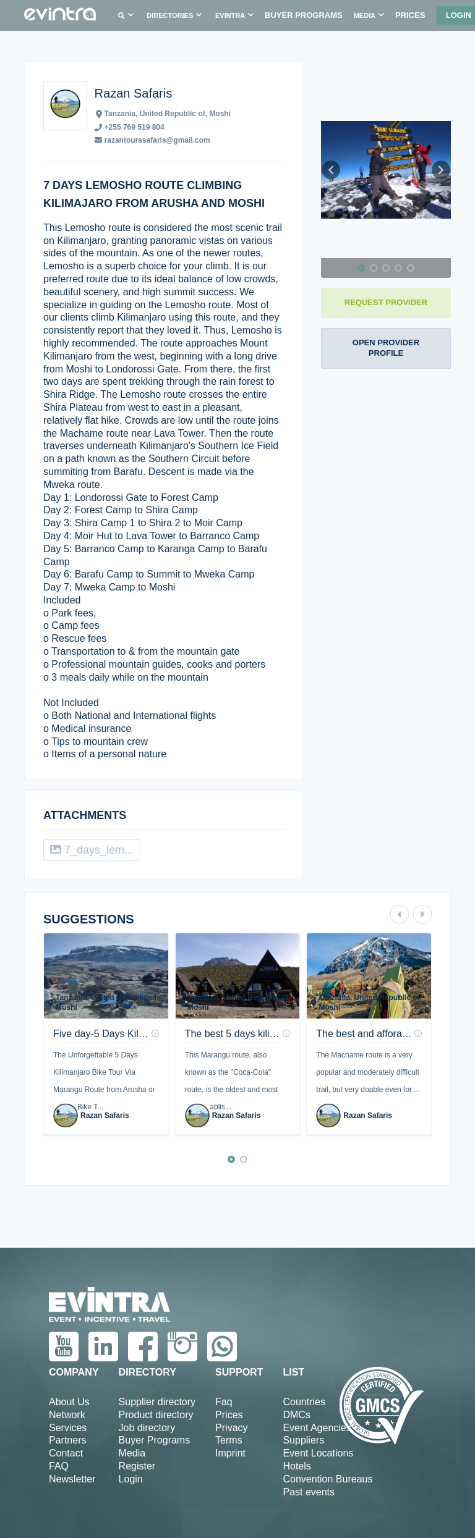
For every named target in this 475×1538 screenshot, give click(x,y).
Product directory (156, 1415)
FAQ (59, 1466)
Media (132, 1453)
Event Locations (318, 1453)
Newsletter (72, 1479)
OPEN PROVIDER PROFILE (386, 348)
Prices (228, 1415)
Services (68, 1427)
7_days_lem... (92, 850)
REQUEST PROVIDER (385, 302)
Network (67, 1415)
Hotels (296, 1466)
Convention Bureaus (327, 1479)
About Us (69, 1402)
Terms (228, 1440)
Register (137, 1466)
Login (131, 1479)
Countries (304, 1402)
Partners (67, 1440)
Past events (309, 1492)
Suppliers (303, 1440)
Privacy (231, 1427)
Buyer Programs (154, 1440)
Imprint (230, 1453)
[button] (124, 15)
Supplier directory (157, 1402)
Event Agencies (317, 1427)
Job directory (147, 1427)
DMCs (296, 1415)
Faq (224, 1402)
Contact (66, 1453)
